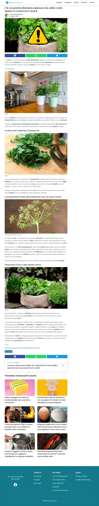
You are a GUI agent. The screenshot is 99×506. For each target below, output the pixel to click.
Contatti (37, 480)
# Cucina (8, 351)
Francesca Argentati (17, 14)
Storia (92, 3)
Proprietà (55, 487)
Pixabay (7, 175)
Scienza (59, 3)
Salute (76, 3)
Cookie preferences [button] (83, 480)
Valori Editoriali (57, 483)
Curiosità (67, 3)
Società (84, 3)
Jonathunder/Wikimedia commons (13, 234)
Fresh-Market (10, 69)
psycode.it (37, 483)
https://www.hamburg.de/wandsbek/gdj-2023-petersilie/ (22, 348)
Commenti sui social (60, 490)
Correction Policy (58, 480)
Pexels (6, 114)
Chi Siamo (37, 476)
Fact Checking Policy (60, 476)
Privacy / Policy (81, 476)
